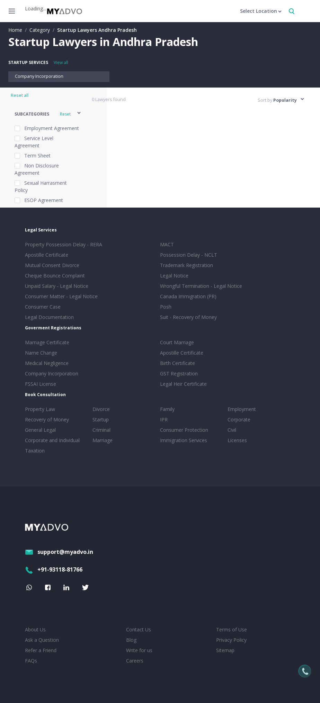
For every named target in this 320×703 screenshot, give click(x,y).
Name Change (41, 352)
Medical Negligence (47, 363)
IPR (164, 419)
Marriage (102, 440)
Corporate (239, 419)
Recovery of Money (47, 419)
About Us (35, 629)
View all (61, 62)
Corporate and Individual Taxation (52, 445)
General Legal (40, 430)
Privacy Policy (231, 640)
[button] (48, 114)
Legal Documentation (49, 317)
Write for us (139, 650)
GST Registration (179, 373)
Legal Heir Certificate (183, 384)
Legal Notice (174, 275)
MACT (167, 244)
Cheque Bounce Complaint (55, 275)
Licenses (237, 440)
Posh (165, 306)
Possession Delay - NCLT (188, 255)
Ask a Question (42, 640)
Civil (232, 430)
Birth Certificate (177, 363)
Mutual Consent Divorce (52, 265)
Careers (134, 660)
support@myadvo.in (59, 552)
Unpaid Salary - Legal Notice (56, 286)
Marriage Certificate (47, 342)
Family (167, 409)
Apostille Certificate (46, 255)
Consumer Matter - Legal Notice (61, 296)
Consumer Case (43, 306)
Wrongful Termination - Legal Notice (201, 286)
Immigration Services (183, 440)
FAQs (31, 660)
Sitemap (225, 650)
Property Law (40, 409)
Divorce (101, 409)
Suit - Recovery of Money (188, 317)
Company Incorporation (39, 76)
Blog (131, 640)
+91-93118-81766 (53, 569)
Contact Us (138, 629)
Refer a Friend (40, 650)
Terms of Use (231, 629)
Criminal (101, 430)
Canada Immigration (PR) (188, 296)
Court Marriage (177, 342)
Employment (242, 409)
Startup (100, 419)
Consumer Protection (184, 430)
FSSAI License (40, 384)
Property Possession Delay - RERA (63, 244)
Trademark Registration (186, 265)
